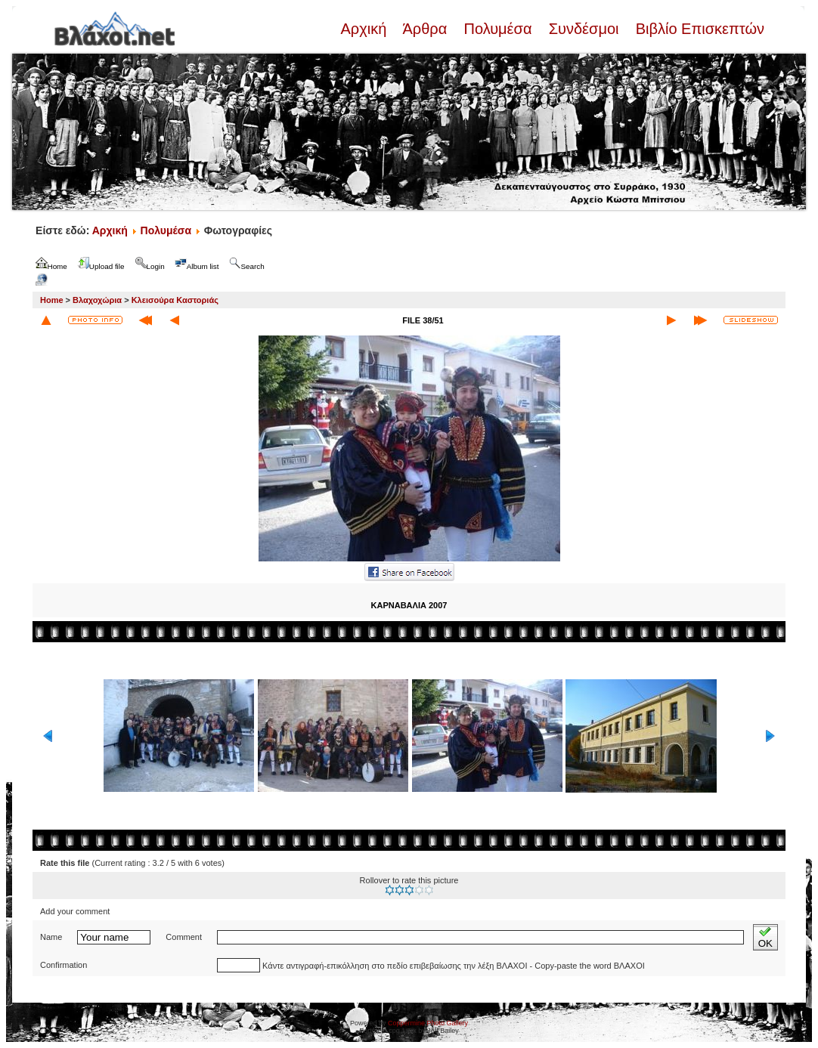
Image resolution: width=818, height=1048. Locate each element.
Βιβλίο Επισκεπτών (697, 28)
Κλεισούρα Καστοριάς (175, 300)
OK (765, 937)
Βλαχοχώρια (97, 300)
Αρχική (365, 28)
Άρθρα (425, 28)
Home (52, 300)
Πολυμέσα (498, 28)
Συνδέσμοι (583, 28)
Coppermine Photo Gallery (428, 1023)
